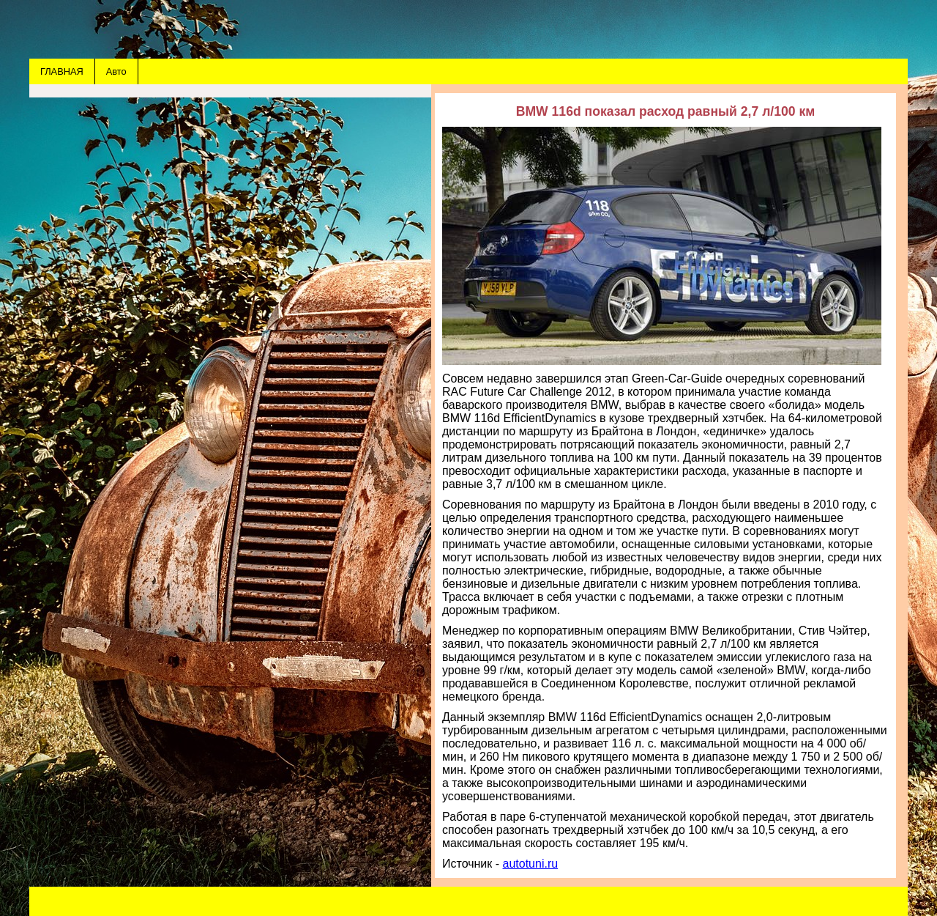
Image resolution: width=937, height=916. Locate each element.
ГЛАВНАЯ (61, 71)
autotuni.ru (531, 863)
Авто (116, 71)
